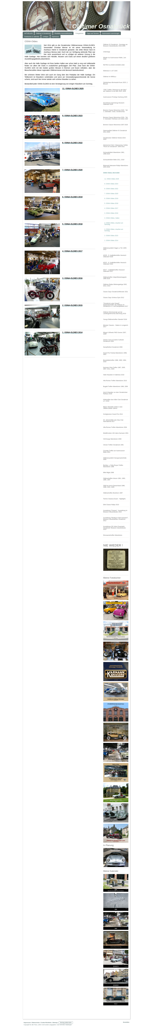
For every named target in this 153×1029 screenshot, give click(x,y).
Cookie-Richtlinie (46, 1022)
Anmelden (126, 1022)
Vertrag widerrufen (66, 1022)
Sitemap (55, 1022)
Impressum (27, 1022)
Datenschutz (36, 1022)
